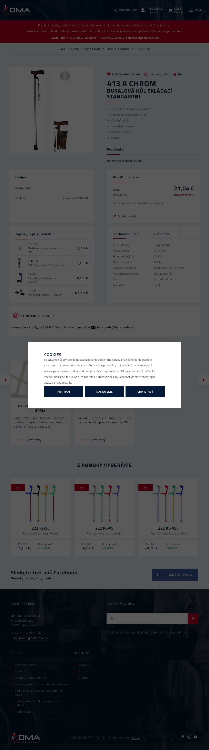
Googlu (88, 371)
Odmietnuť (145, 391)
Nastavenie (104, 391)
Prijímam (63, 391)
